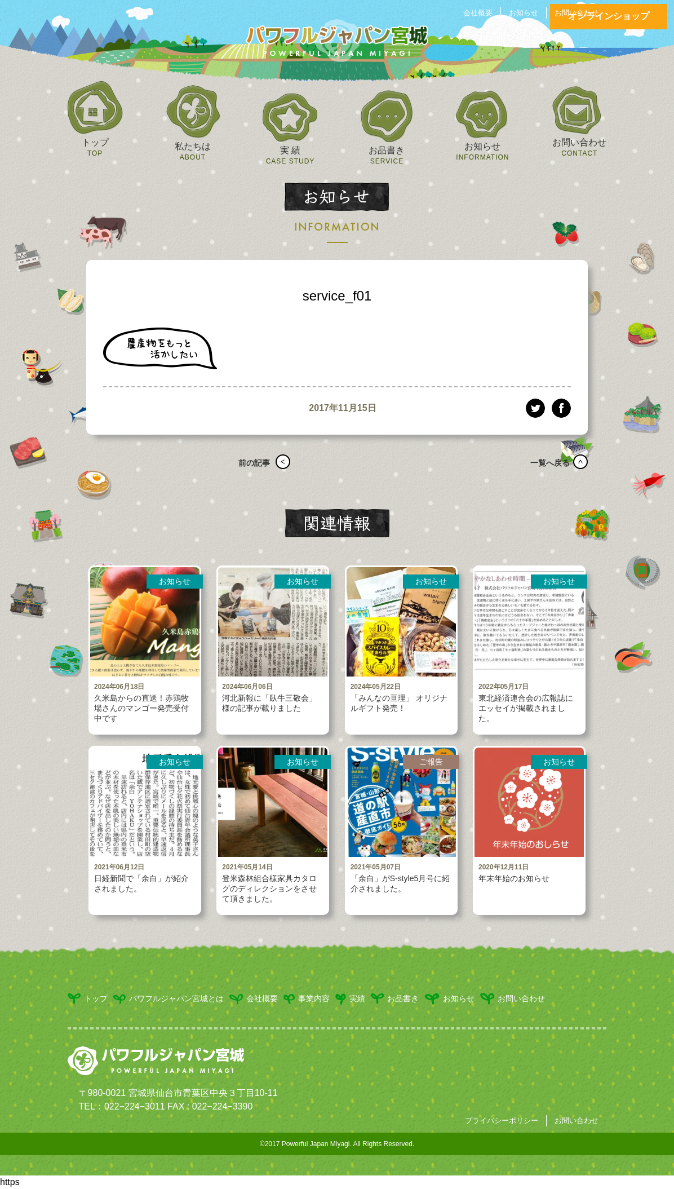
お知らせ (523, 12)
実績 (350, 999)
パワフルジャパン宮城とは (168, 999)
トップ (88, 998)
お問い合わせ (576, 12)
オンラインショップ (608, 16)
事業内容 (306, 999)
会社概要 (478, 12)
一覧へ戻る (546, 462)
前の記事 (250, 462)
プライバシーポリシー (501, 1120)
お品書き (395, 998)
